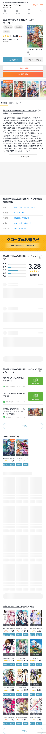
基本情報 (4, 103)
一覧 (39, 258)
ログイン (41, 11)
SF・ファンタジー (20, 228)
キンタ (6, 31)
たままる (19, 27)
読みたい (5, 464)
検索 (29, 11)
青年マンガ (18, 223)
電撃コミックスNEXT (21, 218)
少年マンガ (27, 223)
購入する (23, 74)
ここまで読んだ (12, 60)
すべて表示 (23, 426)
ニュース (18, 103)
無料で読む (23, 68)
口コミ (11, 103)
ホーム (5, 11)
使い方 (35, 5)
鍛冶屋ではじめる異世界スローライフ (19, 110)
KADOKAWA (19, 213)
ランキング (17, 11)
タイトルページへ (23, 157)
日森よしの (8, 27)
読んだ (12, 464)
